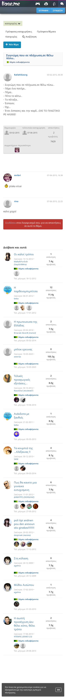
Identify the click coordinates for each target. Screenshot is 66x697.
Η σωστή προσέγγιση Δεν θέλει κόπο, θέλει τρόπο (24, 623)
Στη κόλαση (21, 558)
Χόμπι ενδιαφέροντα (18, 62)
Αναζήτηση (29, 36)
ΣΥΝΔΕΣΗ (58, 10)
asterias (17, 356)
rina (16, 201)
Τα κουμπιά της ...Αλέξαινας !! (23, 450)
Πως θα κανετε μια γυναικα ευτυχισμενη (25, 486)
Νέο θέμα (12, 44)
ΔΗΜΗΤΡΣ (24, 497)
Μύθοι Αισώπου (24, 585)
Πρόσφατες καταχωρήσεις (18, 31)
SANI (16, 459)
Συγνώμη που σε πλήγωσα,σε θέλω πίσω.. (29, 57)
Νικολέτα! (23, 390)
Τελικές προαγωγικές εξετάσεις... (22, 379)
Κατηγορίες (11, 36)
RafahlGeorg (20, 74)
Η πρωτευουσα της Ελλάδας (25, 323)
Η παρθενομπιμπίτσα (25, 289)
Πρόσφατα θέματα (46, 31)
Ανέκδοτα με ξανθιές (21, 415)
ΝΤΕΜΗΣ (23, 636)
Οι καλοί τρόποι (24, 254)
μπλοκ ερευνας (23, 349)
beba (16, 298)
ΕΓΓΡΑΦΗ (43, 10)
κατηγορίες (13, 23)
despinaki (22, 535)
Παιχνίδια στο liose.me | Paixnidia (11, 3)
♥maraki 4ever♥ (25, 333)
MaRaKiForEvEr (21, 262)
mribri (17, 175)
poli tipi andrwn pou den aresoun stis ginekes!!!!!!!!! (24, 523)
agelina (17, 565)
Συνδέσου (10, 222)
